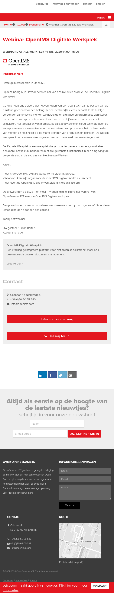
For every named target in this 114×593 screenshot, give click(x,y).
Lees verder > (15, 263)
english (100, 3)
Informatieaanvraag (57, 319)
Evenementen (37, 24)
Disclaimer (8, 580)
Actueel (20, 24)
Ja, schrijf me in (84, 433)
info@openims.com (22, 303)
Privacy (33, 580)
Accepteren (100, 585)
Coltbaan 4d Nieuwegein (25, 294)
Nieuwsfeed (21, 580)
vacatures (42, 3)
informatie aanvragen (65, 3)
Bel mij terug (57, 336)
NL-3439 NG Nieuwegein (23, 529)
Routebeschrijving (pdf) (71, 562)
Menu (104, 18)
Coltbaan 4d (16, 525)
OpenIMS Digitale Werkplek (25, 245)
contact (87, 3)
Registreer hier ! (13, 73)
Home (8, 24)
